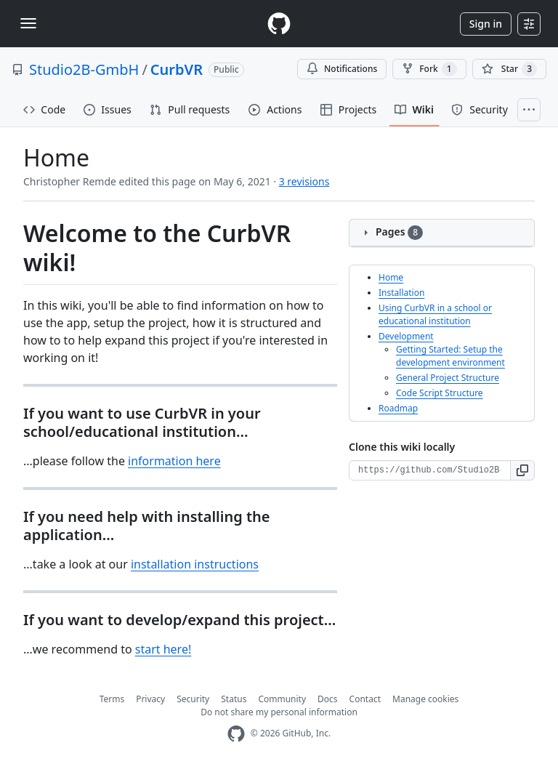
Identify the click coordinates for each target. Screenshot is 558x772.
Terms (112, 699)
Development (406, 336)
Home (391, 277)
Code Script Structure (439, 393)
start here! (163, 649)
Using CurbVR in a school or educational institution (435, 314)
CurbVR (176, 69)
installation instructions (195, 564)
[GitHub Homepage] (236, 734)
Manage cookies (425, 699)
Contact (365, 699)
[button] (523, 470)
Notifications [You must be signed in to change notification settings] (342, 69)
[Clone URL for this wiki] (430, 470)
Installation (401, 292)
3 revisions (304, 181)
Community (282, 699)
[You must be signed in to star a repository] (509, 69)
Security (193, 699)
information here (174, 461)
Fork (429, 69)
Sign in (485, 24)
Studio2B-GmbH (84, 69)
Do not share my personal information (279, 712)
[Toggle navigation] (28, 23)
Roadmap (398, 408)
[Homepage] (279, 24)
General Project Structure (447, 377)
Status (233, 699)
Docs (328, 699)
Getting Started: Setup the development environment (450, 356)
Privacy (150, 699)
